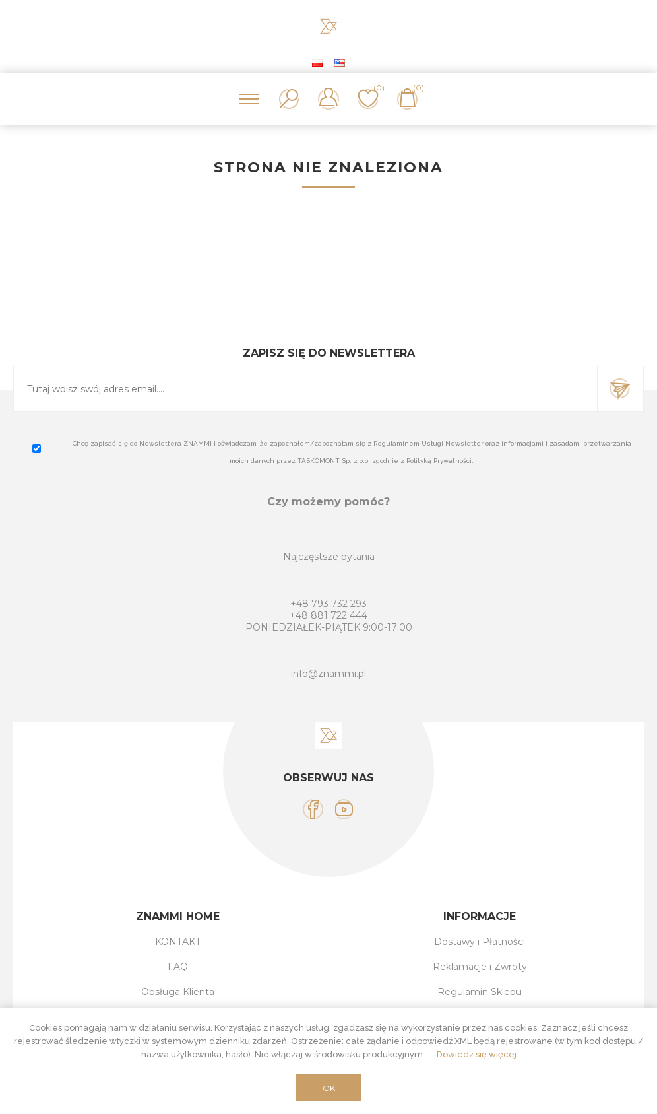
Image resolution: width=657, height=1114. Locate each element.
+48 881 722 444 (328, 615)
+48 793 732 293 (328, 603)
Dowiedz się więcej (476, 1054)
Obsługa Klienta (177, 992)
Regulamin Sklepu (479, 992)
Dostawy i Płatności (479, 942)
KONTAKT (178, 942)
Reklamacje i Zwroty (480, 967)
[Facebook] (313, 809)
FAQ (178, 967)
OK (329, 1088)
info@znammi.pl (328, 673)
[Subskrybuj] (305, 388)
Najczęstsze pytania (329, 557)
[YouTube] (344, 809)
